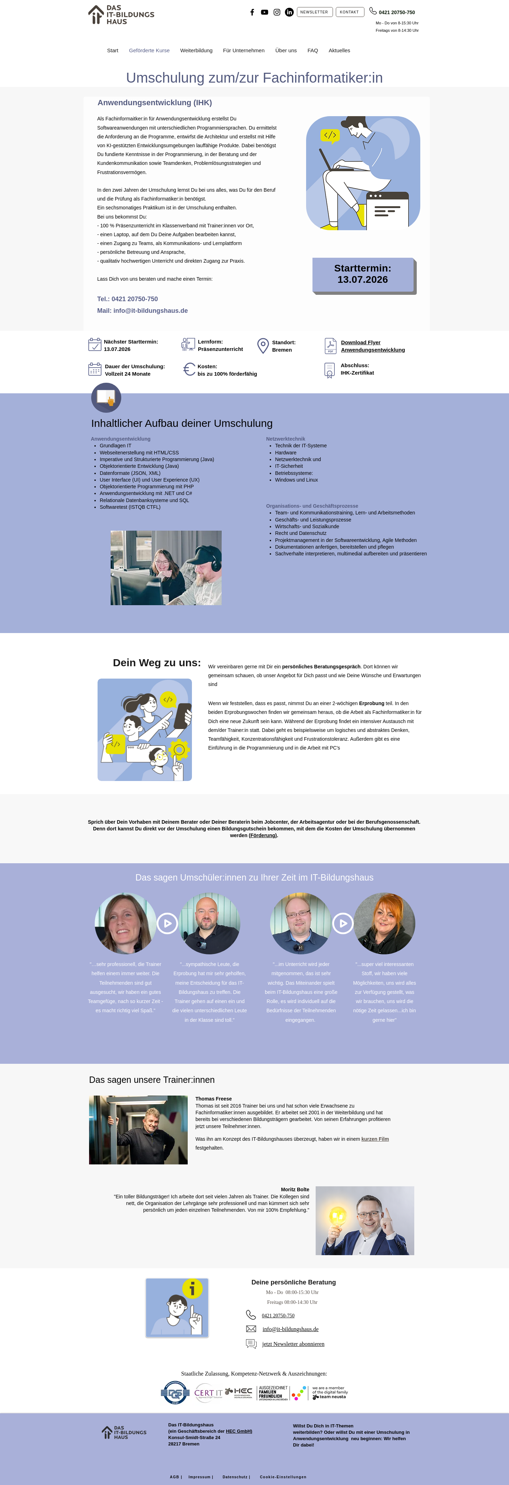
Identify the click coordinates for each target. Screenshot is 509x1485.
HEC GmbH (238, 1431)
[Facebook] (252, 12)
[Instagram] (277, 12)
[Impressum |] (202, 1477)
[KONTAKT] (350, 12)
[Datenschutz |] (237, 1477)
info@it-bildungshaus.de (150, 310)
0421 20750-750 (397, 12)
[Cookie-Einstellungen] (283, 1477)
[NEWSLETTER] (315, 12)
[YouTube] (264, 12)
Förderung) (264, 835)
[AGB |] (176, 1477)
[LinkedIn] (289, 12)
